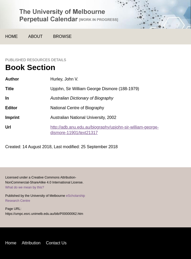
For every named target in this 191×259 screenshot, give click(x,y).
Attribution (31, 243)
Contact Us (56, 243)
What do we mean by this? (24, 187)
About (35, 36)
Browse (62, 36)
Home (11, 36)
